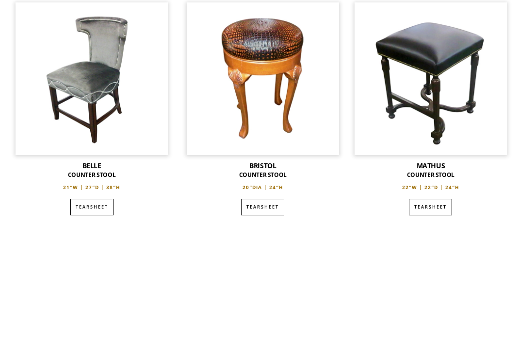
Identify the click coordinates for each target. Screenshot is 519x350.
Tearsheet (92, 207)
